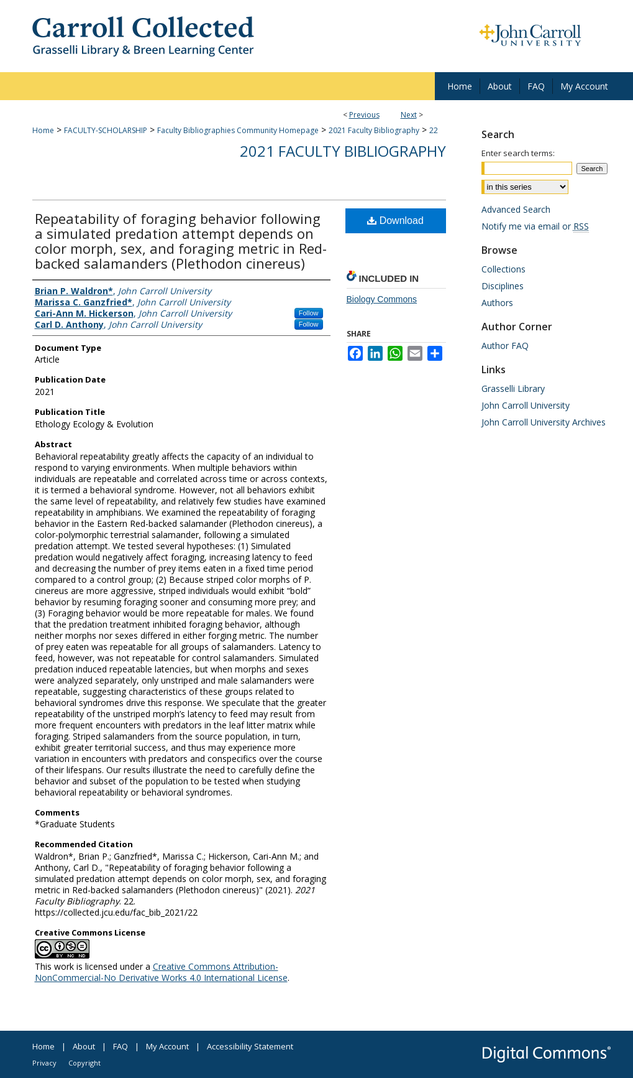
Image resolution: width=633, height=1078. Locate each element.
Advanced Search (515, 209)
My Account (167, 1046)
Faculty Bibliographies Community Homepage (238, 130)
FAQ (120, 1046)
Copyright (84, 1062)
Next (409, 114)
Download (395, 220)
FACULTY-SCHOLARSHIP (105, 130)
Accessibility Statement (250, 1046)
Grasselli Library (513, 388)
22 (433, 130)
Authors (497, 303)
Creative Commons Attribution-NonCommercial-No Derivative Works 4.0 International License (161, 971)
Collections (503, 269)
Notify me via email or (535, 226)
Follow (309, 313)
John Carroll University (525, 405)
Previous (364, 114)
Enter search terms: (518, 153)
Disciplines (502, 286)
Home (43, 130)
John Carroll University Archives (543, 422)
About (84, 1046)
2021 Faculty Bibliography (374, 130)
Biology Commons (382, 299)
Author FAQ (505, 345)
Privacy (44, 1062)
